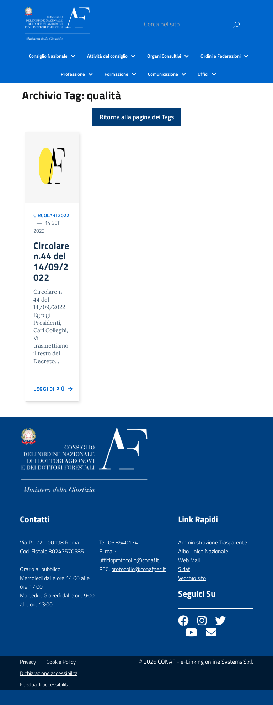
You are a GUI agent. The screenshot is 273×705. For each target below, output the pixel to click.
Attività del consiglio (107, 55)
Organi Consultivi (164, 55)
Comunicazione (163, 74)
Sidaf (184, 583)
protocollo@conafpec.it (138, 583)
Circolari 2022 (51, 215)
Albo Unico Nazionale (203, 566)
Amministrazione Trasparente (212, 557)
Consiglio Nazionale (48, 55)
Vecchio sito (192, 592)
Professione (73, 74)
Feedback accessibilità (44, 699)
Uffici (203, 74)
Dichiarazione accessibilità (48, 688)
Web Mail (189, 574)
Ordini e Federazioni (220, 55)
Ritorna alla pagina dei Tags (137, 117)
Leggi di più (53, 404)
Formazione (116, 74)
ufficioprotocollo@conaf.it (129, 575)
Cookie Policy (61, 677)
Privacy (28, 677)
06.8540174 (123, 557)
